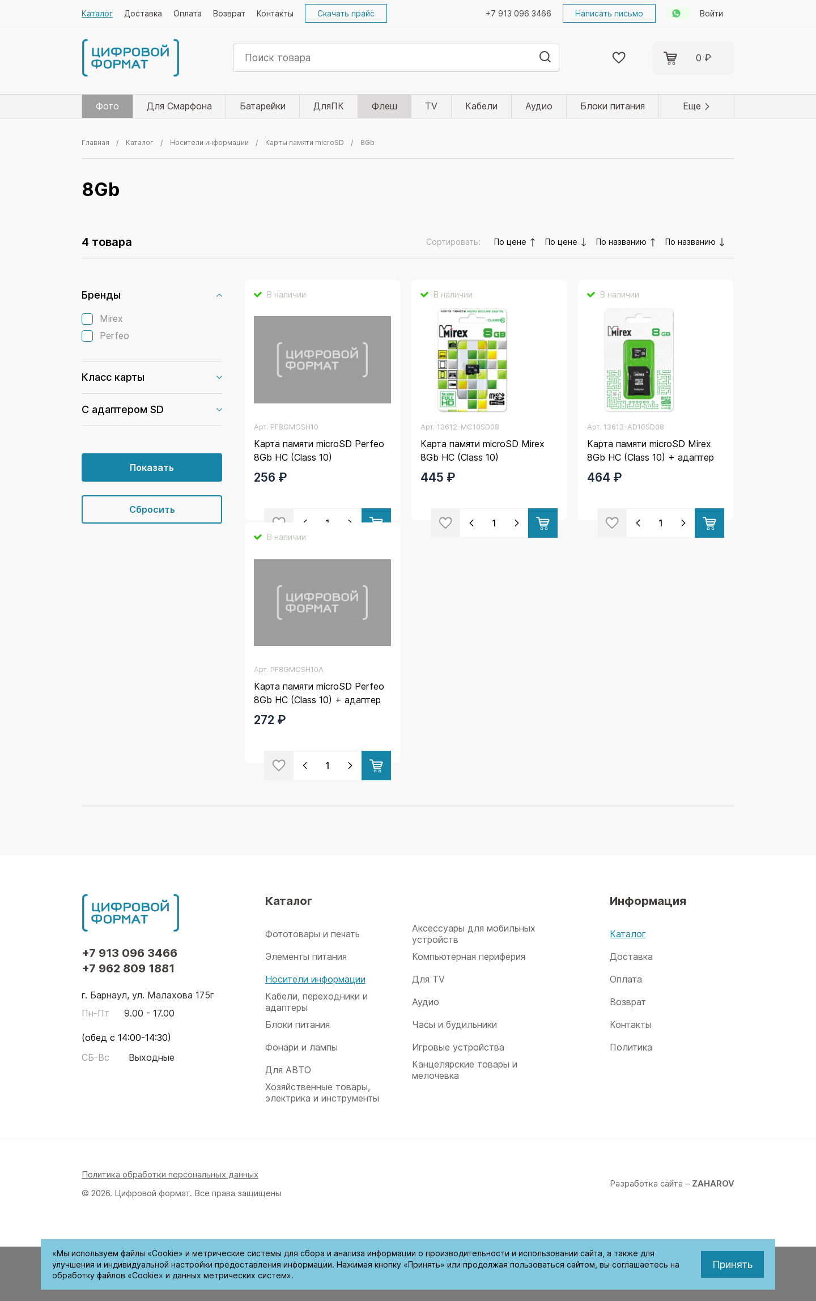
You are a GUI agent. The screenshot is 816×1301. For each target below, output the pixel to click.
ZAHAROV (713, 1237)
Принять (732, 1264)
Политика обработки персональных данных (170, 1228)
